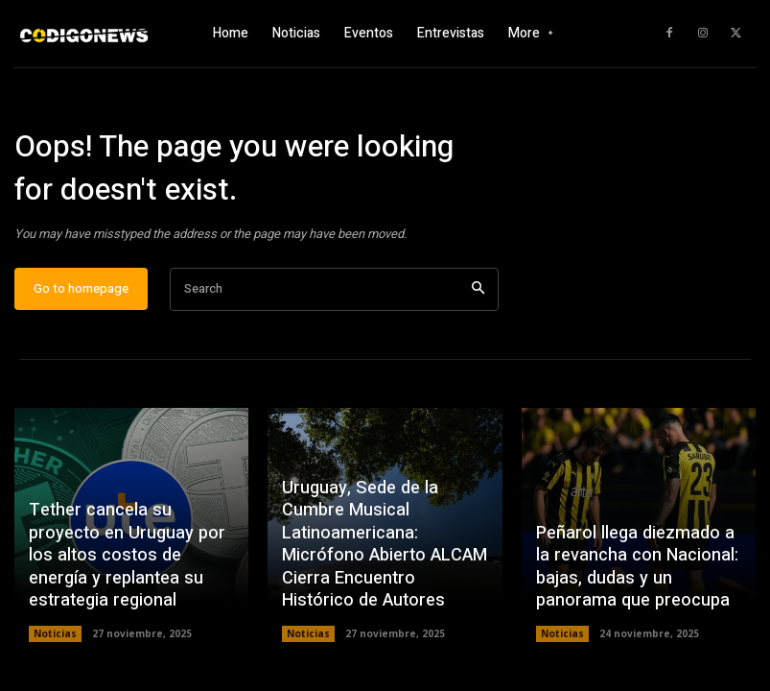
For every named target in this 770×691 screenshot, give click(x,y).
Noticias (55, 634)
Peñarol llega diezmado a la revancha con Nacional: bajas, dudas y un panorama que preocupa (635, 568)
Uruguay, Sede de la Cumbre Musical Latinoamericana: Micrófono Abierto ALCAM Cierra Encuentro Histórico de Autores (383, 546)
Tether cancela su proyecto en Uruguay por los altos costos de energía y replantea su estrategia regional (125, 557)
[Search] (478, 290)
